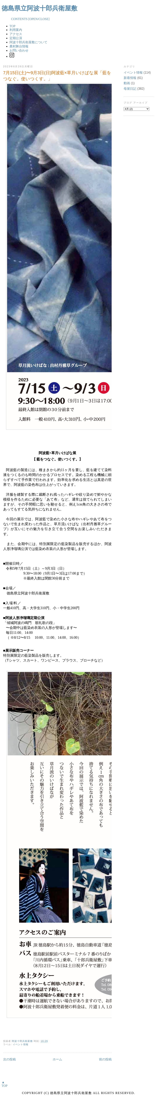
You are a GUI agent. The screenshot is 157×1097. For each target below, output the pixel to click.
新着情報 (130, 77)
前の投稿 (105, 1059)
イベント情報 (20, 1044)
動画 (127, 83)
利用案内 (15, 29)
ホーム (57, 1059)
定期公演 (15, 38)
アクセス (15, 34)
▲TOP (4, 1083)
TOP (12, 26)
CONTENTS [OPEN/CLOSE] (26, 19)
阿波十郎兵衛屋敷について (28, 42)
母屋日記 (130, 88)
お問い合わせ (18, 50)
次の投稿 (9, 1059)
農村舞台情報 (18, 46)
